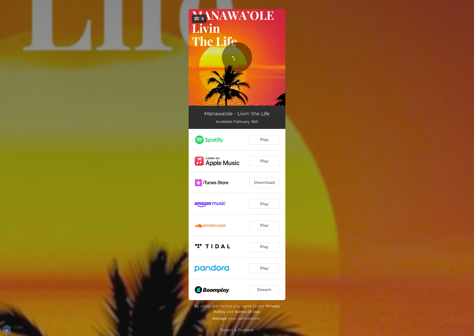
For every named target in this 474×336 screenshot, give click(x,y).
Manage (219, 318)
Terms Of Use (247, 311)
